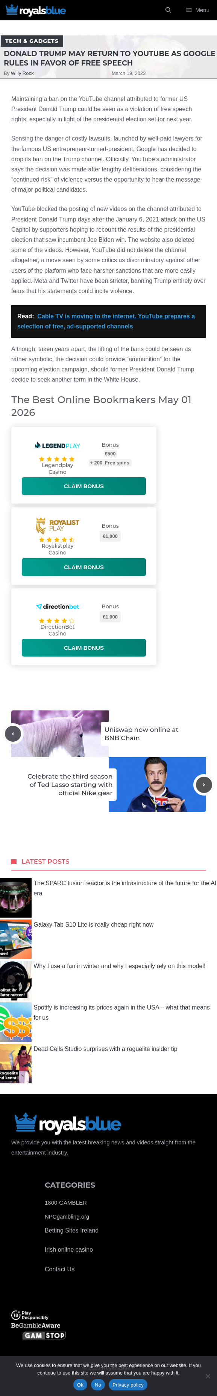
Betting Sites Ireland (72, 1230)
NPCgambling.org (67, 1216)
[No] (207, 1376)
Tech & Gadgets (32, 41)
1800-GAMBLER (66, 1202)
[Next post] (204, 785)
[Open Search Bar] (168, 10)
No (98, 1385)
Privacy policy (128, 1385)
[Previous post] (13, 734)
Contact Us (59, 1269)
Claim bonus (84, 486)
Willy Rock (22, 73)
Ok (80, 1385)
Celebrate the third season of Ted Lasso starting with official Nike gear (70, 785)
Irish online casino (69, 1249)
